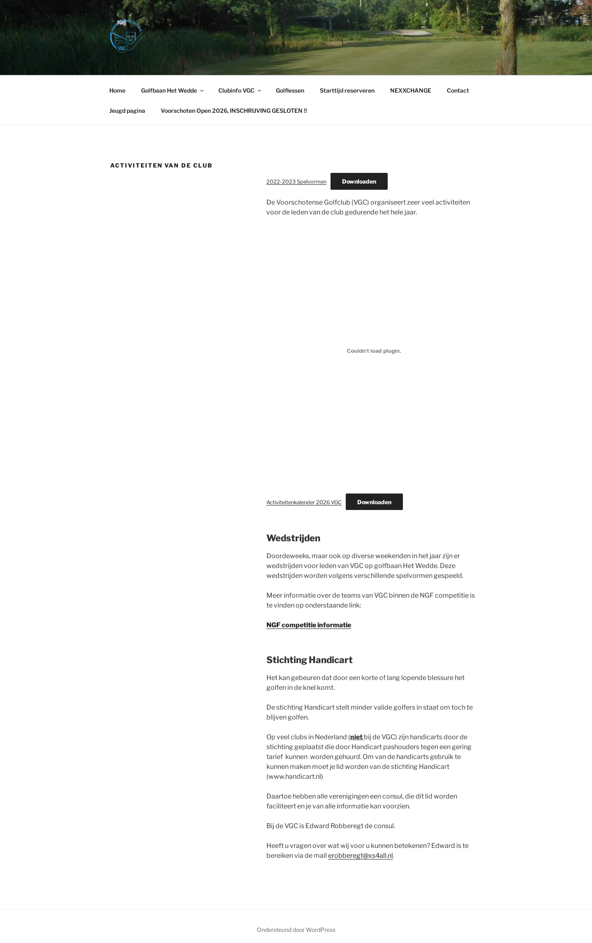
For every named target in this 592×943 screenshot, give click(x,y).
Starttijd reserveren (347, 90)
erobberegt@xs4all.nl (360, 855)
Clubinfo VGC (240, 90)
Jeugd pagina (127, 110)
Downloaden (359, 181)
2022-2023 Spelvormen (296, 182)
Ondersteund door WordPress (296, 929)
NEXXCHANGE (410, 90)
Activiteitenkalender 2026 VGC (304, 502)
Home (117, 90)
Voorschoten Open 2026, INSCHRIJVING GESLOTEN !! (234, 110)
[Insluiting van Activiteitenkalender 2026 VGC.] (374, 351)
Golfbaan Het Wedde (173, 90)
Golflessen (290, 90)
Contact (458, 90)
